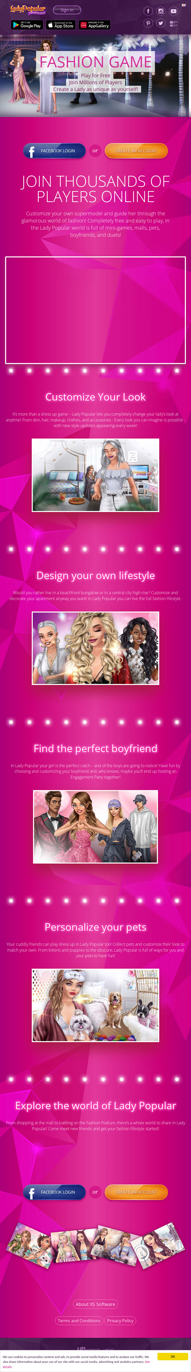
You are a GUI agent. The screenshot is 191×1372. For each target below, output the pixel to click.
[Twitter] (160, 23)
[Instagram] (160, 11)
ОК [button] (173, 1355)
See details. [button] (24, 1366)
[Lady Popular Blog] (175, 23)
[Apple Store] (61, 25)
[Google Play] (27, 25)
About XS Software (95, 1304)
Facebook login (54, 151)
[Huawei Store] (94, 25)
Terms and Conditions (79, 1320)
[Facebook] (148, 11)
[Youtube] (175, 11)
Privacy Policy (120, 1320)
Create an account (136, 151)
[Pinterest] (148, 23)
